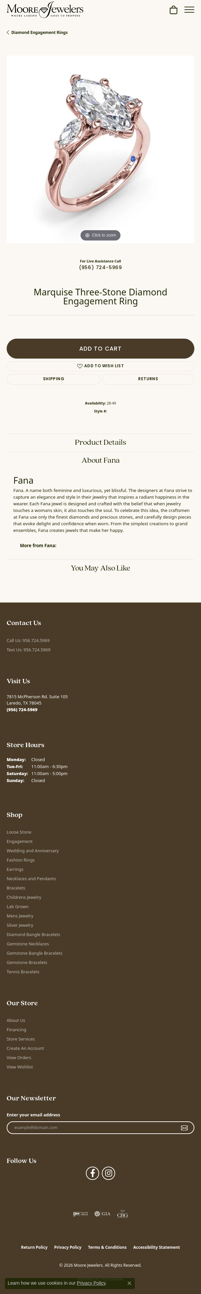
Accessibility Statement (156, 1247)
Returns (148, 379)
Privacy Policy (68, 1247)
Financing (16, 1030)
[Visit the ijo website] (80, 1214)
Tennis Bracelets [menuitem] (23, 972)
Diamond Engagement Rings (39, 32)
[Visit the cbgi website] (122, 1214)
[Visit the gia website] (102, 1214)
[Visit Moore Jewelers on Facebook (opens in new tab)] (92, 1173)
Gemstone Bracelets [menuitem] (27, 962)
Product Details (100, 443)
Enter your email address (33, 1115)
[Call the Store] (22, 710)
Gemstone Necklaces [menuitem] (28, 944)
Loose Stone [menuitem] (19, 832)
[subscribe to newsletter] (184, 1127)
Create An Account (25, 1048)
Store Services (21, 1039)
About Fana (101, 461)
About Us (16, 1020)
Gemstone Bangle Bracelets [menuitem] (35, 953)
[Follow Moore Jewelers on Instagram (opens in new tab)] (108, 1173)
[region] (100, 149)
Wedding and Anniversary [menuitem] (33, 851)
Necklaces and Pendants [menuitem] (31, 879)
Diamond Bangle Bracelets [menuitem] (33, 934)
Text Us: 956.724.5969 (29, 650)
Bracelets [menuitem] (16, 888)
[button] (173, 9)
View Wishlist (20, 1067)
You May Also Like (100, 568)
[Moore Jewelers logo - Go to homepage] (45, 9)
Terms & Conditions (107, 1247)
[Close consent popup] (129, 1283)
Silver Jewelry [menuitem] (20, 925)
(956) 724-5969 (100, 267)
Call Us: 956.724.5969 (28, 640)
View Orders (19, 1057)
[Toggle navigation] (189, 9)
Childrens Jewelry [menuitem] (24, 897)
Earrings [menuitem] (15, 869)
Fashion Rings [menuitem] (21, 860)
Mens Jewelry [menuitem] (20, 916)
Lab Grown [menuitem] (18, 906)
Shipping (53, 379)
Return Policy (34, 1247)
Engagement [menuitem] (20, 841)
